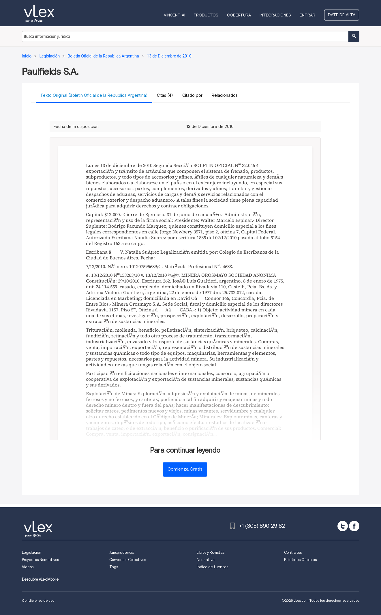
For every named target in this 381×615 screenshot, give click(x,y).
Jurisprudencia (121, 552)
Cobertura (239, 15)
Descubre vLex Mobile (40, 579)
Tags (113, 567)
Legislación (31, 552)
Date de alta (341, 14)
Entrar (307, 15)
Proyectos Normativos (40, 560)
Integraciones (275, 15)
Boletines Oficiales (300, 560)
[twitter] (342, 526)
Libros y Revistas (210, 552)
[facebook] (354, 526)
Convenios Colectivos (127, 560)
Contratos (293, 552)
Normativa (206, 560)
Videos (27, 567)
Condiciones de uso (38, 600)
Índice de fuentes (212, 567)
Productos (206, 15)
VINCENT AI (174, 15)
